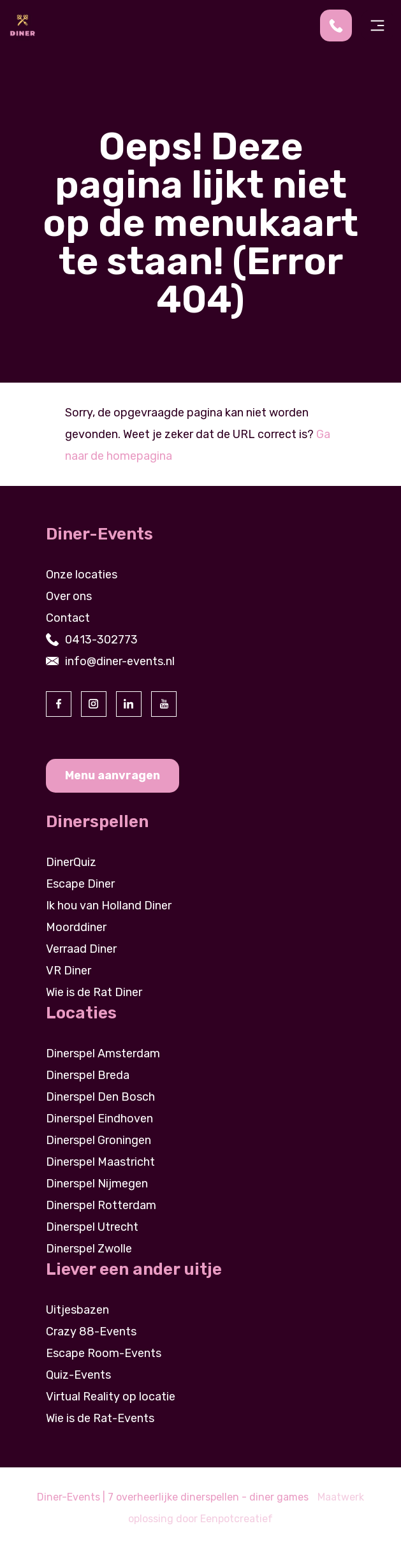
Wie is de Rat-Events (100, 1418)
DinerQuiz (71, 862)
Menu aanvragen (112, 775)
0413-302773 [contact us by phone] (101, 640)
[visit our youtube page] (164, 704)
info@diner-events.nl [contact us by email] (120, 661)
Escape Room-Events (103, 1353)
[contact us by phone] (340, 25)
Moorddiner (76, 927)
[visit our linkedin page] (129, 704)
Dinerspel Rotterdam (101, 1205)
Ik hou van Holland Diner (108, 906)
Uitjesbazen (77, 1310)
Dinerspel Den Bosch (100, 1097)
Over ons (69, 596)
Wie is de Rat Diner (94, 992)
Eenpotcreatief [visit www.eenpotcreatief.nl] (236, 1519)
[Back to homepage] (22, 25)
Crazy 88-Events (91, 1332)
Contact (68, 618)
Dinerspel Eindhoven (99, 1119)
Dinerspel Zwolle (89, 1249)
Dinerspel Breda (87, 1075)
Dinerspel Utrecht (92, 1227)
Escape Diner (80, 884)
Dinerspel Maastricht (100, 1162)
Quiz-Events (78, 1375)
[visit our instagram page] (93, 704)
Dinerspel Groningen (98, 1140)
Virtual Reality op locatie (110, 1397)
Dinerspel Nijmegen (97, 1184)
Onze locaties (81, 575)
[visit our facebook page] (58, 704)
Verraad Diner (81, 949)
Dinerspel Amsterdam (103, 1053)
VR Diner (68, 971)
